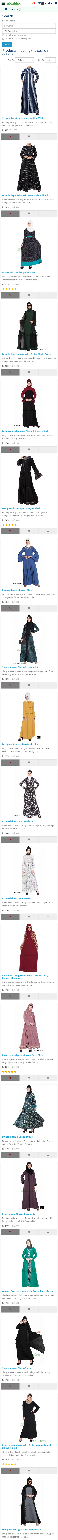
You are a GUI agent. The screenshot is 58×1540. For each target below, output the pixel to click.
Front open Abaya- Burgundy (18, 1213)
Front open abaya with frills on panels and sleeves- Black (26, 1446)
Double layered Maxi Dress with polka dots (27, 195)
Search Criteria (8, 20)
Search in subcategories (14, 35)
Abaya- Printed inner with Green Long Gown (27, 1290)
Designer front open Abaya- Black (21, 508)
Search (14, 9)
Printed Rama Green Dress (17, 1136)
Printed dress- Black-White (17, 821)
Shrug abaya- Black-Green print (20, 667)
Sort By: (11, 60)
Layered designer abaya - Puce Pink (22, 1055)
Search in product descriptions (17, 38)
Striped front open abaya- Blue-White (23, 118)
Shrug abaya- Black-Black (16, 1368)
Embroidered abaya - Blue (17, 589)
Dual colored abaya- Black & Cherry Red (25, 431)
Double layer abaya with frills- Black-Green (27, 354)
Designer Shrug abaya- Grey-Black (21, 1529)
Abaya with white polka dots (18, 272)
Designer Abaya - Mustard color (20, 744)
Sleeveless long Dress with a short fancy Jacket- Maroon (25, 977)
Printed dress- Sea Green (16, 898)
